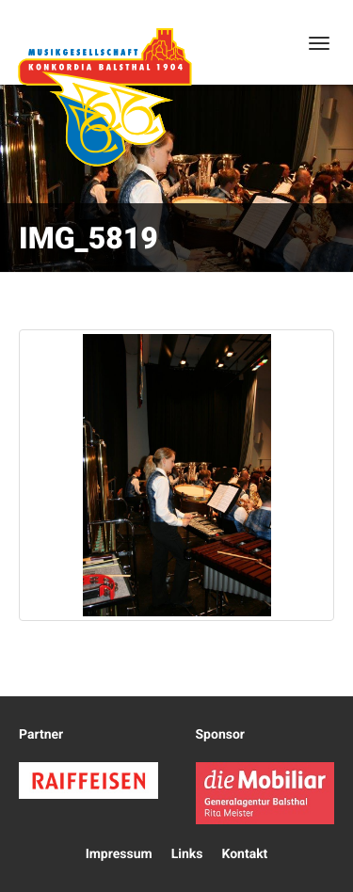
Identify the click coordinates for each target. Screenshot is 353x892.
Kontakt (244, 854)
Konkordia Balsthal (104, 96)
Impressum (119, 854)
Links (187, 854)
